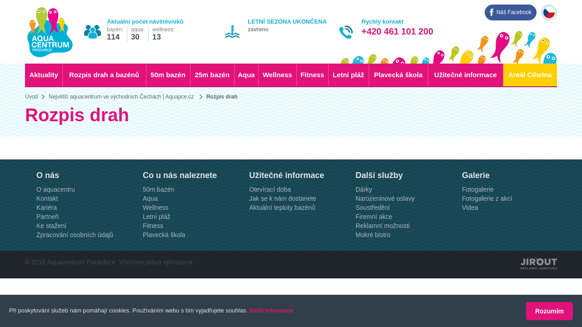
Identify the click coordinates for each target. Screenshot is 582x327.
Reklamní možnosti (383, 249)
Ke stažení (51, 249)
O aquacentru (55, 213)
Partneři (47, 240)
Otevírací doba (270, 213)
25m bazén (212, 75)
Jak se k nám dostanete (282, 222)
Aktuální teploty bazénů (282, 231)
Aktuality (43, 75)
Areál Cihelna (530, 75)
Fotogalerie (478, 213)
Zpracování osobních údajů (74, 259)
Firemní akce (374, 240)
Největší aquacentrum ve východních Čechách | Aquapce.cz (121, 97)
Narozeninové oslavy (385, 222)
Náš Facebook (514, 12)
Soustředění (373, 231)
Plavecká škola (398, 75)
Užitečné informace (465, 75)
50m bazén (168, 75)
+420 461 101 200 (397, 31)
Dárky (364, 213)
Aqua (246, 75)
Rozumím (549, 311)
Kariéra (46, 231)
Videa (470, 231)
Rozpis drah (222, 97)
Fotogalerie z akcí (487, 222)
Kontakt (47, 222)
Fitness (313, 75)
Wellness (277, 75)
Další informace (271, 310)
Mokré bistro (373, 259)
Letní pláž (348, 75)
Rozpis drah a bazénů (104, 75)
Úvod (31, 97)
